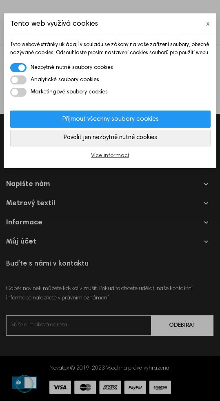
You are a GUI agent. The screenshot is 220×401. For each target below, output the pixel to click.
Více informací (110, 156)
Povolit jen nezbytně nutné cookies (110, 138)
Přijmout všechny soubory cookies (110, 119)
